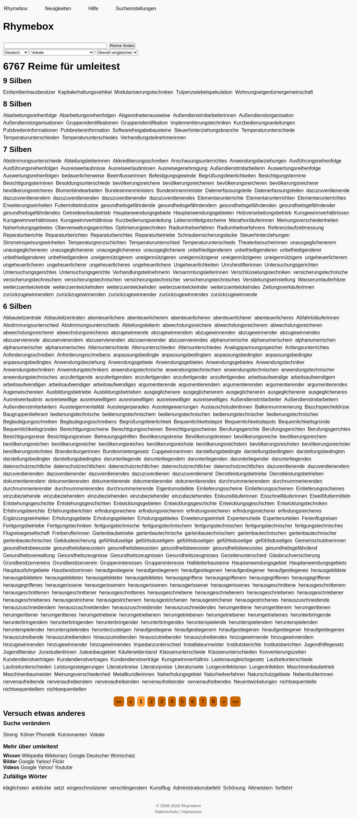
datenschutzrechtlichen (133, 466)
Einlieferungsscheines (320, 488)
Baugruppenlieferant (25, 414)
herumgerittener (20, 614)
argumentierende (157, 384)
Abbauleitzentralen (64, 317)
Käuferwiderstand (137, 652)
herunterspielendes (68, 629)
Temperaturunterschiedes (90, 137)
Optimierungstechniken (140, 227)
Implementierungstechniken (200, 122)
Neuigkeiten (58, 8)
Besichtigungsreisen (69, 436)
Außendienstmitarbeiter (255, 399)
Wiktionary (56, 755)
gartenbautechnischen (261, 533)
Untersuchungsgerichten (291, 264)
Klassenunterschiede (182, 652)
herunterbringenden (72, 622)
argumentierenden (243, 384)
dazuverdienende (286, 466)
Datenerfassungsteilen (279, 190)
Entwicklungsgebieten (138, 503)
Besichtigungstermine (282, 175)
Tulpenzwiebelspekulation (204, 92)
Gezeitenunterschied (244, 555)
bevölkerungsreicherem (188, 183)
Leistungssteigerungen (79, 666)
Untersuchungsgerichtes (30, 272)
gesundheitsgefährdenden (247, 205)
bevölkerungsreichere (136, 183)
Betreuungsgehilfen (115, 436)
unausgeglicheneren (25, 250)
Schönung (234, 787)
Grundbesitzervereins (26, 562)
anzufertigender (190, 377)
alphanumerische (229, 340)
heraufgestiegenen (202, 570)
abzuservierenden (105, 340)
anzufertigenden (153, 377)
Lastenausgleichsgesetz (237, 659)
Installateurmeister (204, 644)
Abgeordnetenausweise (144, 115)
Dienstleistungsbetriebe (241, 473)
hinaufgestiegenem (195, 629)
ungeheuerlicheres (109, 264)
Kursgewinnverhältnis (185, 659)
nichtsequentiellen (66, 689)
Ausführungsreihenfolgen (30, 168)
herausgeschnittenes (122, 592)
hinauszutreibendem (68, 637)
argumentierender (285, 384)
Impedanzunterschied (157, 644)
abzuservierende (21, 340)
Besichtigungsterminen (28, 183)
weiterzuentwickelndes (235, 287)
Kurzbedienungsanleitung (143, 220)
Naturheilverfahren (224, 674)
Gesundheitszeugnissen (136, 555)
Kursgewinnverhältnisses (30, 220)
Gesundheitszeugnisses (192, 555)
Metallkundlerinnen (134, 674)
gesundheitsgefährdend (291, 548)
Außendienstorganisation (266, 115)
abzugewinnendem (172, 332)
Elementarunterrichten (270, 198)
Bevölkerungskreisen (208, 436)
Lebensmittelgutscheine (200, 220)
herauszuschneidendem (29, 607)
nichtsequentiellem (23, 689)
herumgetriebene (97, 614)
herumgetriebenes (268, 614)
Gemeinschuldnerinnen (320, 540)
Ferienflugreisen (319, 518)
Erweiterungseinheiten (27, 205)
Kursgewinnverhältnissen (321, 212)
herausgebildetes (144, 577)
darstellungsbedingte (219, 451)
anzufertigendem (113, 377)
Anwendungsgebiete (130, 362)
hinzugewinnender (67, 644)
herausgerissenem (105, 585)
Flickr (58, 761)
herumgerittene (235, 607)
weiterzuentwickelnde (26, 287)
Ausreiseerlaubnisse (83, 168)
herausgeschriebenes (26, 600)
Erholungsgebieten (114, 518)
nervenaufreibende (23, 681)
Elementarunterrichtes (322, 198)
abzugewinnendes (300, 332)
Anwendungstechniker (280, 362)
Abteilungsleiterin (141, 325)
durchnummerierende (130, 488)
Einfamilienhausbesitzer (29, 92)
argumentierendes (327, 384)
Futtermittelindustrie (76, 205)
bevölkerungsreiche (255, 436)
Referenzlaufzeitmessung (296, 227)
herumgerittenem (273, 607)
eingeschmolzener (87, 787)
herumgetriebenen (183, 614)
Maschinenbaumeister (27, 674)
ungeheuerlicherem (326, 257)
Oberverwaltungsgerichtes (84, 227)
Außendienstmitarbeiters (30, 406)
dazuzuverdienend (192, 473)
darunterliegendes (291, 458)
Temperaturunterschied (154, 242)
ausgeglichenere (162, 392)
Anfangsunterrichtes (307, 347)
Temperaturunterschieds (209, 242)
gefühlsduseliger (235, 540)
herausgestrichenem (119, 600)
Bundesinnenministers (129, 190)
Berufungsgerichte (239, 429)
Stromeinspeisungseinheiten (34, 242)
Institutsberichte (244, 644)
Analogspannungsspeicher (253, 347)
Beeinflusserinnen (126, 175)
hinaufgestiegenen (239, 629)
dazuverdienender (66, 473)
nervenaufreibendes (209, 681)
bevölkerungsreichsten (274, 444)
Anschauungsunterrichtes (199, 160)
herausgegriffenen (269, 577)
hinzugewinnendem (292, 637)
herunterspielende (206, 622)
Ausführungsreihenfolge (315, 160)
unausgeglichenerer (72, 250)
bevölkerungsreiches (121, 444)
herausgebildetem (22, 577)
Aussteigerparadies (128, 406)
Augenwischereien (23, 392)
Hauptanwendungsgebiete (142, 212)
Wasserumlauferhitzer (322, 279)
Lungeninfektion (266, 666)
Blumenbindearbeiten (78, 190)
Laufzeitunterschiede (290, 659)
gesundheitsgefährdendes (31, 212)
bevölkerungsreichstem (221, 444)
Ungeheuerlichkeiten (196, 264)
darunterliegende (122, 458)
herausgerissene (63, 585)
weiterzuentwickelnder (183, 287)
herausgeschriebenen (270, 592)
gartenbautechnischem (210, 533)
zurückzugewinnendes (183, 294)
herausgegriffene (184, 577)
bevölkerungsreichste (170, 444)
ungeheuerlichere (152, 264)
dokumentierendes (195, 481)
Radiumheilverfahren (192, 227)
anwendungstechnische (137, 369)
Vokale (97, 734)
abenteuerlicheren (191, 317)
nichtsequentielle (298, 681)
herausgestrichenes (256, 600)
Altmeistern (260, 787)
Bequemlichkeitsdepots (250, 421)
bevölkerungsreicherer (294, 183)
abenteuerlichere (106, 317)
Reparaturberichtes (111, 235)
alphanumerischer (22, 347)
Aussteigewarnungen (175, 406)
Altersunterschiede (108, 347)
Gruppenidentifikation (144, 122)
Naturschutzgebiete (268, 674)
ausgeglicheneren (245, 392)
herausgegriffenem (225, 577)
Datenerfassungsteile (228, 190)
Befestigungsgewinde (172, 175)
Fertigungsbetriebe (23, 525)
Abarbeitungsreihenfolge (30, 115)
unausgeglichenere (164, 250)
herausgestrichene (73, 600)
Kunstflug (160, 787)
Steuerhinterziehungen (265, 235)
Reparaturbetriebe (155, 235)
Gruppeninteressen (121, 562)
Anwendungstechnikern (28, 369)
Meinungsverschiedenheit (82, 674)
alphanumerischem (272, 340)
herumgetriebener (225, 614)
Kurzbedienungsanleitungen (264, 122)
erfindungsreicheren (208, 510)
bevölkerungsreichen (26, 444)
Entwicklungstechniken (302, 503)
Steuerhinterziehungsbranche (206, 130)
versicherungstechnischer (152, 279)
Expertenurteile (244, 518)
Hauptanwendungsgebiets (317, 562)
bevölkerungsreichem (303, 436)
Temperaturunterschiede (268, 130)
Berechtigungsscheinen (137, 429)
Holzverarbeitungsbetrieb (264, 212)
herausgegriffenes (23, 585)
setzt (59, 787)
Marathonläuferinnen (251, 220)
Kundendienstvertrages (82, 659)
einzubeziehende (22, 496)
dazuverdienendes (109, 473)
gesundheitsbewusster (185, 548)
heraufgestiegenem (157, 570)
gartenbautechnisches (27, 540)
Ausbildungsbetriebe (68, 392)
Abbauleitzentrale (22, 317)
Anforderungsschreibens (84, 354)
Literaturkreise (122, 666)
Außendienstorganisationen (33, 122)
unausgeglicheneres (119, 250)
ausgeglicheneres (327, 392)
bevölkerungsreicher (73, 444)
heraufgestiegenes (288, 570)
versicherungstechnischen (93, 279)
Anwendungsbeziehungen (257, 160)
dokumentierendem (24, 481)
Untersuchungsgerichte (84, 272)
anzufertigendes (228, 377)
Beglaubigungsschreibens (88, 421)
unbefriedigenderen (256, 250)
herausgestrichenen (166, 600)
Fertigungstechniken (69, 525)
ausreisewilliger (173, 399)
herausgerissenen (147, 585)
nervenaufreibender (163, 681)
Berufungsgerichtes (329, 429)
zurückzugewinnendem (28, 294)
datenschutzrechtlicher (186, 466)
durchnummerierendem (244, 481)
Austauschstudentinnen (226, 406)
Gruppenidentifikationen (92, 122)
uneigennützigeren (155, 257)
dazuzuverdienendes (172, 198)
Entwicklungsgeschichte (190, 503)
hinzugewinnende (249, 637)
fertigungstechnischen (218, 525)
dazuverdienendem (328, 466)
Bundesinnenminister (179, 190)
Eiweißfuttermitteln (330, 496)
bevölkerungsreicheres (28, 190)
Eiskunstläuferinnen (236, 496)
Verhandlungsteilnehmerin (141, 272)
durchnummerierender (27, 488)
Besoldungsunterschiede (83, 183)
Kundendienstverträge (135, 659)
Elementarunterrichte (221, 198)
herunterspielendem (250, 622)
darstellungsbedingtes (77, 458)
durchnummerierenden (297, 481)
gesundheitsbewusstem (79, 548)
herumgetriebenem (140, 614)
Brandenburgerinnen (77, 451)
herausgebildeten (64, 577)
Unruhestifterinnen (241, 264)
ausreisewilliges (210, 399)
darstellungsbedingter (26, 458)
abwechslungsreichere (187, 325)
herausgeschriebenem (219, 592)
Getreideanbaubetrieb (87, 212)
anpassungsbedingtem (186, 354)
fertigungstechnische (117, 525)
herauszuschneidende (305, 600)
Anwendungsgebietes (229, 362)
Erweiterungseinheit (203, 518)
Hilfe (93, 8)
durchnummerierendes (79, 488)
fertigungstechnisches (319, 525)
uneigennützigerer (199, 257)
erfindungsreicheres (300, 510)
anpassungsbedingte (136, 354)
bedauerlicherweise (83, 175)
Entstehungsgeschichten (84, 503)
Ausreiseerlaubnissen (131, 168)
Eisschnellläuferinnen (283, 496)
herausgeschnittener (74, 592)
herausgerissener (189, 585)
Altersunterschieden (153, 347)
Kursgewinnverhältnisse (86, 220)
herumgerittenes (58, 614)
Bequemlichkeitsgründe (304, 421)
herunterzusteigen (111, 629)
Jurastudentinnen (57, 652)
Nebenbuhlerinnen (313, 674)
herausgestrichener (211, 600)
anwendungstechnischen (251, 369)
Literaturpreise (156, 666)
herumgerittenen (312, 607)
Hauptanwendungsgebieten (203, 212)
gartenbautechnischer (313, 533)
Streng (10, 734)
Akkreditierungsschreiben (140, 160)
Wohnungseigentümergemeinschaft (274, 92)
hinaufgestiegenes (324, 629)
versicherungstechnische (320, 272)
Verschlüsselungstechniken (261, 272)
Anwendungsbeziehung (79, 362)
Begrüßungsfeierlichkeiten (227, 175)
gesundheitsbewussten (133, 548)
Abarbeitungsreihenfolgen (87, 115)
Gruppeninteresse (164, 562)
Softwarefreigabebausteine (141, 130)
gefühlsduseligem (155, 540)
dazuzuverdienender (124, 198)
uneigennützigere (283, 257)
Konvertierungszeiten (282, 652)
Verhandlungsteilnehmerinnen (153, 137)
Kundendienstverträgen (28, 659)
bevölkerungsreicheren (242, 183)
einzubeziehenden (107, 496)
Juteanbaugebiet (97, 652)
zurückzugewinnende (234, 294)
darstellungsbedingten (320, 451)
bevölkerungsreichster (326, 444)
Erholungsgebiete (71, 518)
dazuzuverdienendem (26, 198)
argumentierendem (199, 384)
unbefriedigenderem (210, 250)
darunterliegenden (208, 458)
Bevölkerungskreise (161, 436)
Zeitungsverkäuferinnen (288, 287)
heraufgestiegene (114, 570)
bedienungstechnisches (292, 414)
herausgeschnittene (274, 585)
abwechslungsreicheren (296, 325)
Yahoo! (43, 761)
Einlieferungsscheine (219, 488)
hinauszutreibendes (205, 637)
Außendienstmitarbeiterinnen (204, 115)
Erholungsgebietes (158, 518)
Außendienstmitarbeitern (311, 399)
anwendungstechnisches (30, 377)
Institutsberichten (282, 644)
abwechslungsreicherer (28, 332)
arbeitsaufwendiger (69, 384)
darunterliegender (249, 458)
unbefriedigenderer (300, 250)
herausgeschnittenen (26, 592)
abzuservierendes (188, 340)
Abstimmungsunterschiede (32, 160)
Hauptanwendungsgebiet (259, 562)
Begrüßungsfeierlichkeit (145, 421)
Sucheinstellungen (135, 8)
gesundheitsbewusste (27, 548)
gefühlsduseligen (195, 540)
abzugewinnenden (215, 332)
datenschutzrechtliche (27, 466)
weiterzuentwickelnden (131, 287)
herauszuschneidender (137, 607)
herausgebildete (328, 570)
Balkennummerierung (278, 406)
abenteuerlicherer (232, 317)
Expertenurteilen (281, 518)
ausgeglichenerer (287, 392)
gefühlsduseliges (273, 540)
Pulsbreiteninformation (85, 130)
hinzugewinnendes (110, 644)
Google (77, 755)
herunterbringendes (162, 622)
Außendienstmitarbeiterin (237, 168)
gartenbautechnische (159, 533)
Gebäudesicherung (75, 540)
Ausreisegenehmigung (182, 168)
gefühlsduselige (116, 540)
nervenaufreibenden (117, 681)
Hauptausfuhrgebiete (26, 570)
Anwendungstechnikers (82, 369)
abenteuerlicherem (147, 317)
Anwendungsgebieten (179, 362)
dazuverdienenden (23, 473)
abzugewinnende (130, 332)
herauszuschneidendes (190, 607)
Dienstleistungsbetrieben (296, 473)
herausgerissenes (230, 585)
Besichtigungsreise (24, 436)
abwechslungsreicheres (82, 332)
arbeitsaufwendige (268, 377)
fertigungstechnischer (268, 525)
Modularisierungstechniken (143, 92)
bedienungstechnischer (238, 414)
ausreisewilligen (136, 399)
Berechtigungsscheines (190, 429)
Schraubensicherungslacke (207, 235)
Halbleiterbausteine (208, 562)
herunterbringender (117, 622)
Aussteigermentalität (81, 406)
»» (235, 701)
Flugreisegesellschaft (26, 533)
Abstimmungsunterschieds (90, 325)
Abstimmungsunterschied (31, 325)
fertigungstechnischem (167, 525)
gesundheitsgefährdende (128, 205)
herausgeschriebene (170, 592)
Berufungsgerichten (283, 429)
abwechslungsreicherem (241, 325)
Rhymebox (15, 8)
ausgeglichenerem (203, 392)
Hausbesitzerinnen (72, 570)
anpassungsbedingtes (27, 362)
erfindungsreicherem (161, 510)
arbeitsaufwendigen (24, 384)
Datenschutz (166, 811)
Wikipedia (32, 755)
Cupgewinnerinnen (172, 451)
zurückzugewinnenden (81, 294)
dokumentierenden (68, 481)
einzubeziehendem (64, 496)
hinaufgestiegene (153, 629)
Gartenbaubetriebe (112, 533)
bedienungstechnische (75, 414)
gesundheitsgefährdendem (187, 205)
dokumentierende (111, 481)
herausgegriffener (311, 577)
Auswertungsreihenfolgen (31, 175)
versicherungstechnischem (32, 279)
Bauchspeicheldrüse (327, 406)
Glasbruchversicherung (294, 555)
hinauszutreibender (160, 637)
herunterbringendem (25, 622)
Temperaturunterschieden (31, 137)
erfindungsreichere (115, 510)
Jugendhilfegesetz (324, 644)
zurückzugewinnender (132, 294)
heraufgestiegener (245, 570)
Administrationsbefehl (196, 787)
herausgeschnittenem (322, 585)
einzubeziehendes (192, 496)
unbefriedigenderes (24, 257)
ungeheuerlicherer (67, 264)
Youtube (63, 767)
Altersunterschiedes (200, 347)
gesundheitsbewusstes (238, 548)
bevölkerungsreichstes (27, 451)
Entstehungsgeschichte (28, 503)
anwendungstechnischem (193, 369)
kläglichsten (16, 787)
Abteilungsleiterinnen (87, 160)
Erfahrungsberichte (24, 510)
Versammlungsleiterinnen (200, 272)
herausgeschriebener (320, 592)
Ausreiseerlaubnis (22, 399)
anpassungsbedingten (238, 354)
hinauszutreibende (23, 637)
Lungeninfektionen (226, 666)
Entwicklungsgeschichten (247, 503)
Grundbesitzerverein (75, 562)
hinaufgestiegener (281, 629)
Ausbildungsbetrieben (117, 392)
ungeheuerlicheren (23, 264)
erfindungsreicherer (254, 510)
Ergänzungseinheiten (26, 518)
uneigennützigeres (241, 257)
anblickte (41, 787)
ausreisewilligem (98, 399)
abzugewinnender (257, 332)
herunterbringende (310, 614)
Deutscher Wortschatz (110, 755)
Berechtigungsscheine (84, 429)
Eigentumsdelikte (175, 488)
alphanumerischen (315, 340)
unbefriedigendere (68, 257)
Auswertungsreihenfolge (294, 168)
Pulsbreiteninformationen (30, 130)
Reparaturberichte (23, 235)
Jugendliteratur (19, 652)
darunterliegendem (164, 458)
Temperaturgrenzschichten (97, 242)
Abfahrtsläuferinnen (317, 317)
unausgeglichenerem (313, 242)
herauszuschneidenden (83, 607)
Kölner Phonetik (37, 734)
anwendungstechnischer (308, 369)
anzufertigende (76, 377)
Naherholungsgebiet (179, 674)
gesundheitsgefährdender (307, 205)
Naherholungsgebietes (28, 227)
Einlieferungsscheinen (269, 488)
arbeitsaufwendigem (313, 377)
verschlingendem (128, 787)
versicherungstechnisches (211, 279)
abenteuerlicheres (274, 317)
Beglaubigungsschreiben (30, 421)
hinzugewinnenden (23, 644)
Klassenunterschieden (232, 652)
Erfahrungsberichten (70, 510)
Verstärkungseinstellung (269, 279)
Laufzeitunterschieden (27, 666)
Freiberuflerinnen (71, 533)
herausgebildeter (104, 577)
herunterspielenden (296, 622)
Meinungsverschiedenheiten (307, 220)
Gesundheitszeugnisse (83, 555)
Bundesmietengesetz (126, 451)
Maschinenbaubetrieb (310, 666)
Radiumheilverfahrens (241, 227)
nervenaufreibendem (70, 681)
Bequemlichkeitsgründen (30, 429)
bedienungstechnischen (184, 414)
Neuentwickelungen (255, 681)
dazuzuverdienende (328, 190)
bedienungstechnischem (129, 414)
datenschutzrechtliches (239, 466)
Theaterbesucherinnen (263, 242)
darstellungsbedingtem (269, 451)
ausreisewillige (61, 399)
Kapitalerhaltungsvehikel (84, 92)
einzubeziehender (149, 496)
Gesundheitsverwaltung (29, 555)
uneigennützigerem (112, 257)
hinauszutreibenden (115, 637)
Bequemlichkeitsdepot (198, 421)
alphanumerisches (65, 347)
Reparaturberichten (67, 235)
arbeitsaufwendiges (114, 384)
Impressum (191, 811)
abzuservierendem (62, 340)
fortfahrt (283, 787)
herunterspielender (23, 629)
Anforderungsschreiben (28, 354)
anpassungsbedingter (288, 354)
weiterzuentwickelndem (78, 287)
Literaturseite (189, 666)
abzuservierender (147, 340)
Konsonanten (72, 734)
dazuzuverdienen (151, 473)
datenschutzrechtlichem (80, 466)
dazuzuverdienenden (76, 198)
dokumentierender (153, 481)
